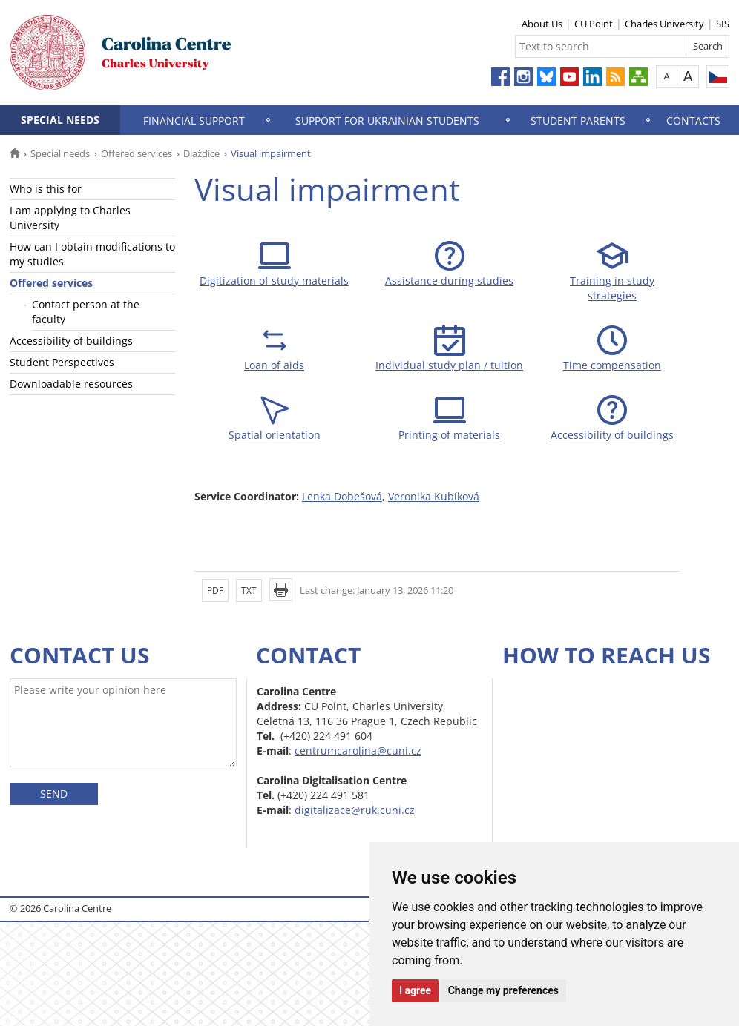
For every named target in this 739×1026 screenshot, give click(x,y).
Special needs (60, 120)
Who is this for (46, 189)
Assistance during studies (449, 281)
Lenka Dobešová (342, 496)
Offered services (136, 153)
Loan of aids (274, 365)
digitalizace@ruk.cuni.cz (355, 810)
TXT (249, 590)
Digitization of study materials (274, 281)
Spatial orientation (275, 435)
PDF (215, 590)
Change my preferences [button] (503, 990)
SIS (722, 23)
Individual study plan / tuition (449, 365)
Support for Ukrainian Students (387, 120)
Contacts (693, 120)
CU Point (593, 23)
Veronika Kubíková (433, 496)
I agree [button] (415, 990)
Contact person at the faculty (85, 311)
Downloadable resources (71, 384)
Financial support (194, 120)
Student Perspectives (62, 362)
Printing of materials (449, 435)
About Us (542, 23)
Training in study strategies (612, 288)
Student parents (578, 120)
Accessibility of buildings (71, 341)
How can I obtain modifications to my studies (92, 253)
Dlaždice (201, 153)
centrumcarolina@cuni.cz (358, 751)
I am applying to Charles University (70, 217)
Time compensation (612, 365)
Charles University (664, 23)
